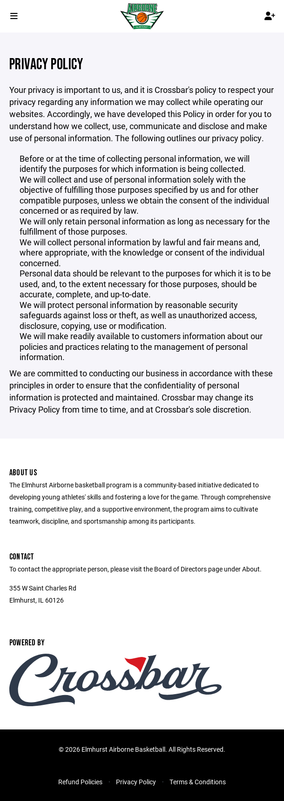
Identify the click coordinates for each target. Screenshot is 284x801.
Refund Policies (80, 781)
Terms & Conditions (197, 781)
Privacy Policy (136, 781)
